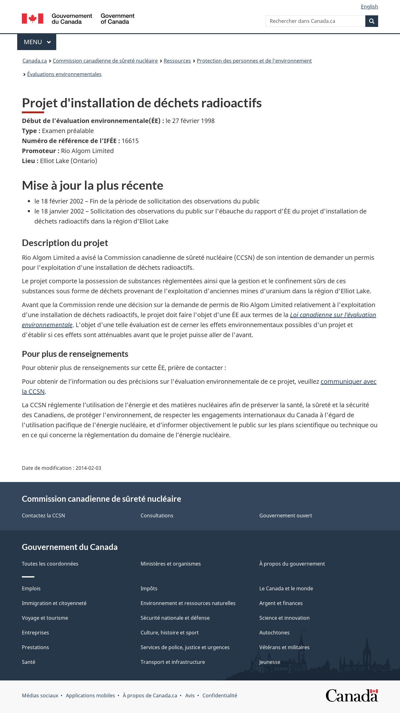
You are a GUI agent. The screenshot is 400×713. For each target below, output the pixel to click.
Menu (40, 42)
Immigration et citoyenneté (54, 603)
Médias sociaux (40, 695)
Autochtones (274, 632)
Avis (190, 695)
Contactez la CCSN (43, 515)
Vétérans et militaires (284, 647)
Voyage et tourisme (45, 617)
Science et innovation (284, 617)
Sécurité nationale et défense (175, 617)
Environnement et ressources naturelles (188, 603)
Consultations (157, 515)
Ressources (177, 60)
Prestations (35, 647)
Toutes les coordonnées (50, 563)
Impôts (149, 588)
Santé (28, 662)
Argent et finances (281, 603)
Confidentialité (219, 695)
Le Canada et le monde (286, 588)
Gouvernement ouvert (285, 515)
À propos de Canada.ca (150, 695)
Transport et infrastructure (173, 662)
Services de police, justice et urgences (185, 647)
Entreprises (35, 632)
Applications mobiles (90, 695)
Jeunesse (269, 662)
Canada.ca (34, 60)
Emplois (31, 588)
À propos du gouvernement (292, 563)
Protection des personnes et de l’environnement (254, 60)
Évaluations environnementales (64, 74)
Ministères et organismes (171, 563)
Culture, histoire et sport (170, 632)
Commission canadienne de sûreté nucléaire (105, 60)
